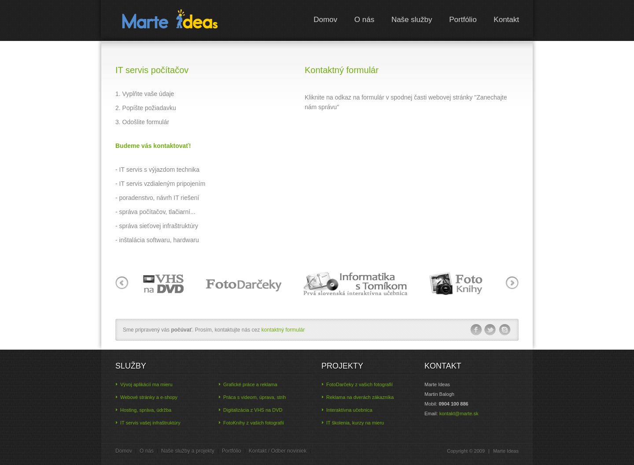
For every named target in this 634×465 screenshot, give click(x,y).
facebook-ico (476, 330)
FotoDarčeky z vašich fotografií (359, 384)
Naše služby (411, 19)
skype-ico (505, 330)
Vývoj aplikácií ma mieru (146, 384)
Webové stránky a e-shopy (148, 397)
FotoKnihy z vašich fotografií (253, 422)
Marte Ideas (170, 21)
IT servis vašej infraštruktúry (150, 422)
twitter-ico (490, 330)
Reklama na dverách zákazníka (360, 397)
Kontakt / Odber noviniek (277, 451)
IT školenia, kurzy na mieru (355, 422)
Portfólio (462, 19)
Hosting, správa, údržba (145, 410)
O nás (364, 19)
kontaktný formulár (282, 330)
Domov (325, 19)
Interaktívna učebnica (349, 410)
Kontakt (506, 19)
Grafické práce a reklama (250, 384)
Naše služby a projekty (187, 451)
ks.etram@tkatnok (459, 413)
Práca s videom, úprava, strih (254, 397)
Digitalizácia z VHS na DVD (253, 410)
